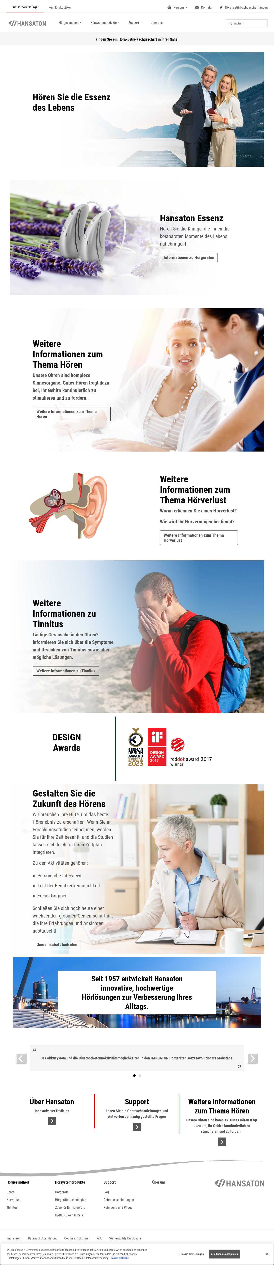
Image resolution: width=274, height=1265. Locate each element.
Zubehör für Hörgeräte (70, 1208)
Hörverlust (13, 1200)
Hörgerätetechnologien (70, 1200)
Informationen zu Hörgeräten (189, 257)
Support (134, 23)
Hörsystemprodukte (103, 23)
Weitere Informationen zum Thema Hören (66, 414)
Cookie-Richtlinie (120, 1258)
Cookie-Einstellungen (192, 1254)
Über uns (157, 23)
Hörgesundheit (69, 23)
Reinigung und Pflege (118, 1208)
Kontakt (206, 7)
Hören (10, 1192)
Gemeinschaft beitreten (56, 944)
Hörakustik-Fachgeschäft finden (246, 7)
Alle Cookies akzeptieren (224, 1254)
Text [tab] (140, 1075)
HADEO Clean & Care (69, 1215)
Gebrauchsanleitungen (119, 1200)
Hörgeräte (62, 1192)
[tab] (134, 1075)
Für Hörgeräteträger (25, 7)
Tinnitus (11, 1208)
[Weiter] (253, 1059)
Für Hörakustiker (60, 7)
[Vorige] (22, 1059)
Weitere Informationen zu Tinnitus (65, 670)
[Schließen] (267, 1254)
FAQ (106, 1192)
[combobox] (247, 23)
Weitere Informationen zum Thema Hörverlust (194, 538)
